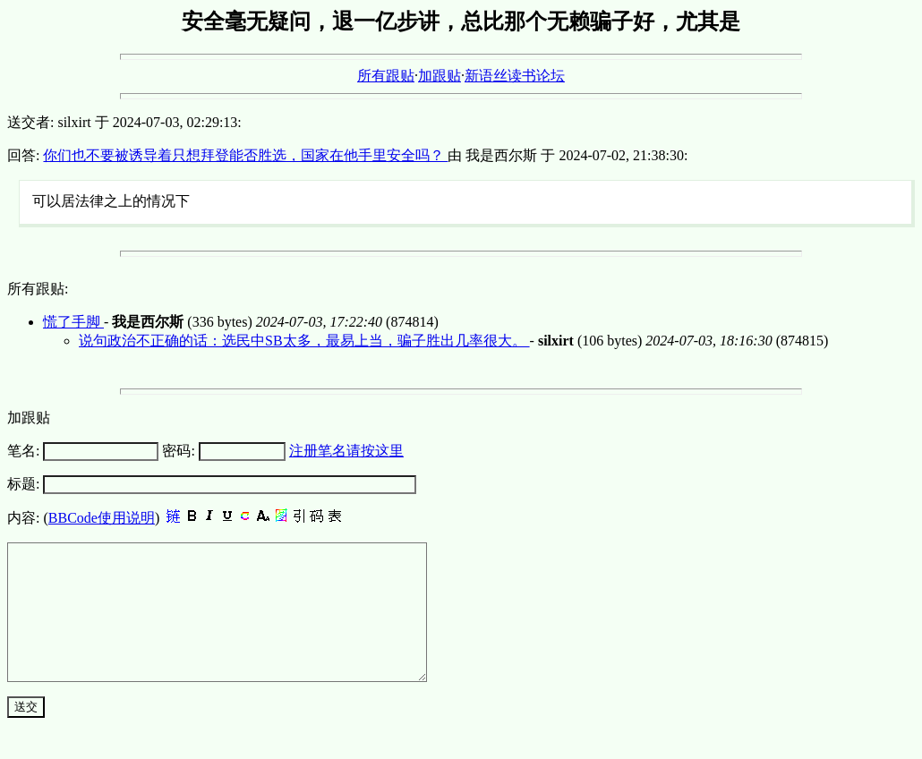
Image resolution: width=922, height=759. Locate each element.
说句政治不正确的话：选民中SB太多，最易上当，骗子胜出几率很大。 (304, 340)
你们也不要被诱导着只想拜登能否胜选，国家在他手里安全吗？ (245, 155)
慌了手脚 (73, 321)
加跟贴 (439, 75)
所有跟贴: (37, 288)
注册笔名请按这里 (346, 450)
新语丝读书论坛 (515, 75)
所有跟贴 (385, 75)
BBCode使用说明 (101, 517)
